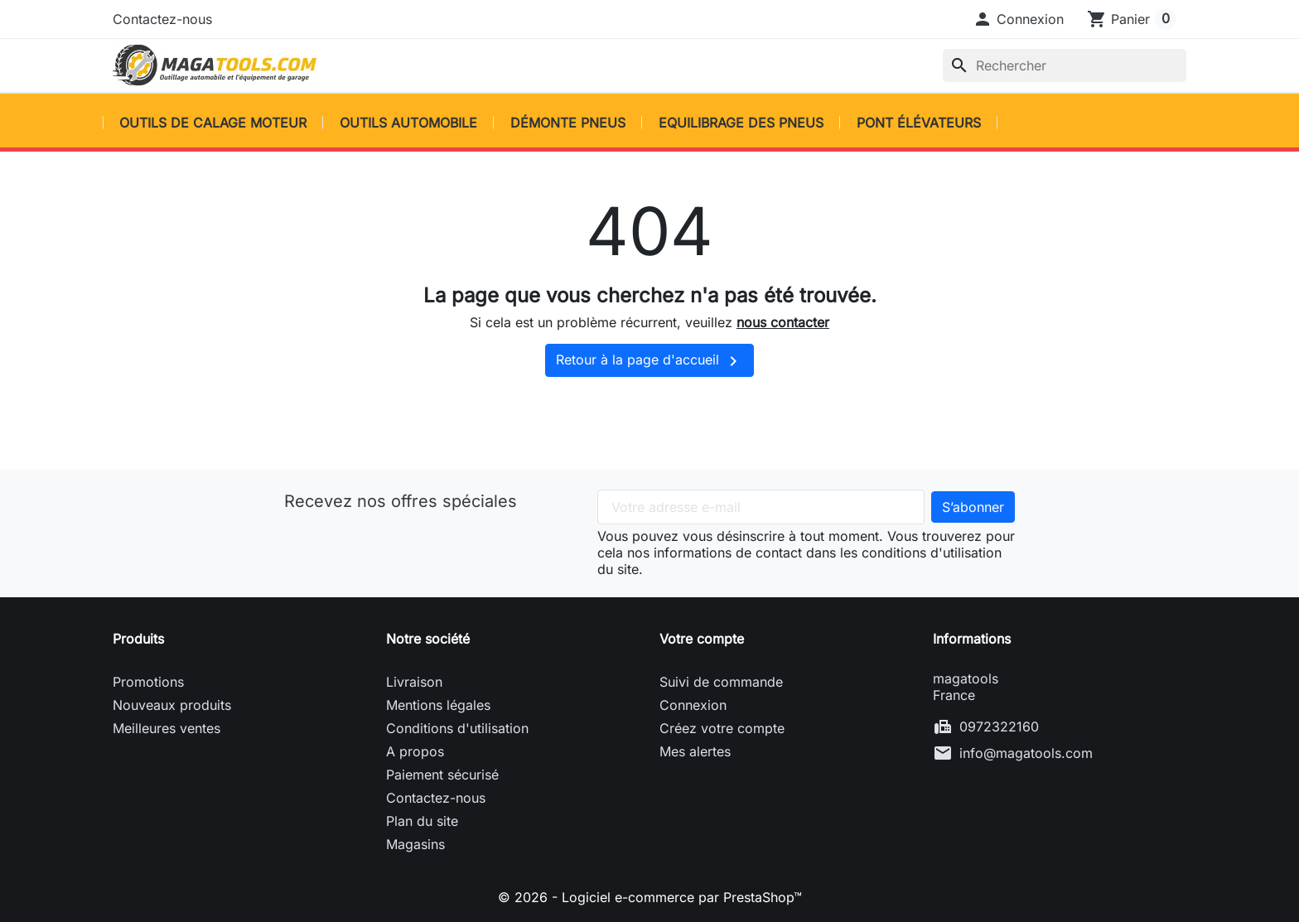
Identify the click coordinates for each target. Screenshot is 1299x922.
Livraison (414, 681)
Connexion (693, 705)
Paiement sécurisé (442, 774)
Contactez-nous (162, 19)
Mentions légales (438, 705)
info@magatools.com (1026, 753)
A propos (415, 751)
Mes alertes (695, 751)
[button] (1018, 19)
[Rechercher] (1064, 65)
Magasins (415, 844)
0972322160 (999, 726)
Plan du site (422, 821)
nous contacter (782, 322)
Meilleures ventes (166, 728)
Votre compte (701, 638)
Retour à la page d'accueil (649, 361)
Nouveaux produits (172, 705)
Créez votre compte (722, 728)
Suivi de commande (721, 681)
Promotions (148, 681)
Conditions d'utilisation (457, 728)
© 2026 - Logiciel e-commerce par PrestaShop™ (650, 897)
